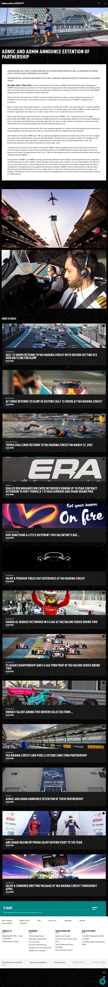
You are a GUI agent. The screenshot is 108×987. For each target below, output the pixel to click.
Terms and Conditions (38, 962)
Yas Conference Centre (63, 949)
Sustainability (7, 923)
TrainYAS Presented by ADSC (93, 935)
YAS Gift (82, 920)
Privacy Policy (60, 962)
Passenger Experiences (38, 938)
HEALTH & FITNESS (88, 931)
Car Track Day (34, 941)
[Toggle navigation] (105, 4)
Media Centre (24, 920)
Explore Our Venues (62, 935)
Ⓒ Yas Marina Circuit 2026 (12, 962)
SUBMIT (95, 907)
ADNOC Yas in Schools (37, 950)
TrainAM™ (86, 938)
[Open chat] (102, 981)
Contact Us (52, 920)
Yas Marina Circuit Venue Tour (40, 947)
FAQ (38, 920)
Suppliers (23, 923)
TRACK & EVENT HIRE (62, 931)
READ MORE (10, 361)
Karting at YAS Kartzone (38, 944)
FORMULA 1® (7, 931)
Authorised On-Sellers (10, 941)
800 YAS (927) (78, 962)
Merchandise (7, 920)
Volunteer (68, 920)
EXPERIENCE (33, 931)
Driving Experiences (36, 935)
